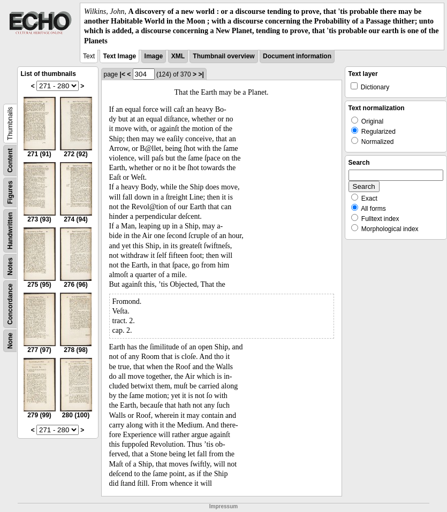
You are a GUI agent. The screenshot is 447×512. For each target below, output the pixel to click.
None (10, 341)
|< (122, 74)
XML (178, 56)
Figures (10, 192)
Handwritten (10, 230)
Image (154, 56)
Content (10, 160)
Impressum (223, 506)
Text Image (119, 56)
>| (200, 74)
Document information (297, 56)
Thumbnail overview (223, 56)
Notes (10, 266)
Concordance (10, 304)
